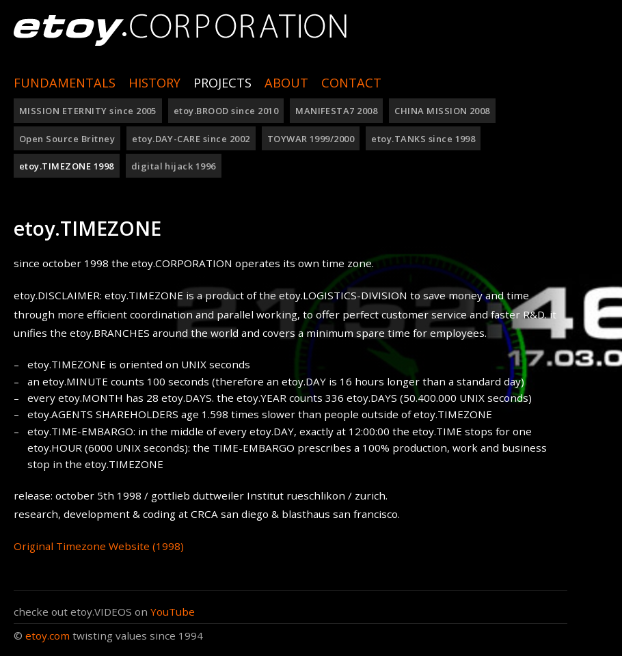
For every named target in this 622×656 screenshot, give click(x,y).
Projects (222, 82)
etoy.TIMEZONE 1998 (66, 166)
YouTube (172, 611)
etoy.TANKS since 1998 (423, 139)
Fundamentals (65, 82)
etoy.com (47, 635)
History (154, 82)
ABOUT (286, 82)
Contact (351, 82)
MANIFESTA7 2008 (336, 111)
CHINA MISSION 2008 (442, 111)
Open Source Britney (67, 139)
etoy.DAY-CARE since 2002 (191, 139)
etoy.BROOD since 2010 (226, 111)
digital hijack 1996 (173, 166)
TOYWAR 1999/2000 (311, 139)
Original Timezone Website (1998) (99, 546)
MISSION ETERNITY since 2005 (88, 111)
